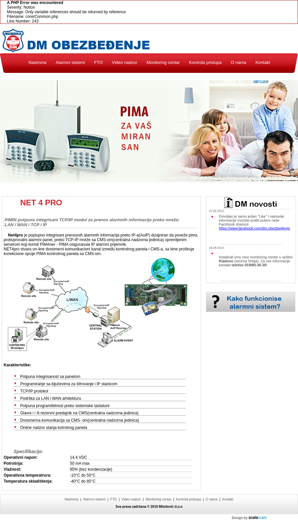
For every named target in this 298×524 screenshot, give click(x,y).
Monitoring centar (162, 62)
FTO (98, 62)
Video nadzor (124, 62)
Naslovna (37, 62)
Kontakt (262, 62)
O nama (238, 62)
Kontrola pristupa (205, 62)
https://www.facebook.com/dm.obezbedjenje (254, 228)
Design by (249, 518)
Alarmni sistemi (70, 62)
